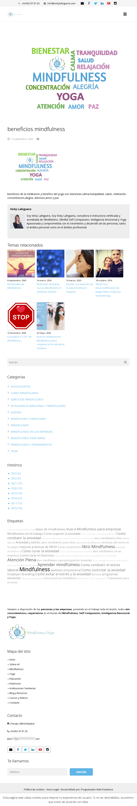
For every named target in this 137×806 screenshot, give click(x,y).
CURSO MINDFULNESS (24, 393)
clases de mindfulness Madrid (55, 529)
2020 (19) (15, 488)
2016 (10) (15, 508)
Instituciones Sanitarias (23, 688)
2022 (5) (14, 478)
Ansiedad (86, 560)
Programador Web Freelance (97, 789)
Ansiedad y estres (28, 542)
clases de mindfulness (32, 578)
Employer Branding (21, 574)
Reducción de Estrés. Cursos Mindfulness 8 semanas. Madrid (49, 288)
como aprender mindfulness (69, 555)
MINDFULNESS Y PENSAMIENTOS (31, 444)
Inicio (12, 659)
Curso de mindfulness (17, 565)
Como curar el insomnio (37, 555)
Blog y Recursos (18, 693)
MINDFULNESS (20, 425)
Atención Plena (21, 559)
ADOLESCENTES (21, 386)
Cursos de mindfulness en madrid (76, 551)
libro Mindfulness (98, 546)
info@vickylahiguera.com (61, 3)
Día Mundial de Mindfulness (15, 286)
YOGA (14, 451)
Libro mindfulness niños (108, 538)
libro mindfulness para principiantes (58, 560)
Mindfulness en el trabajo (25, 534)
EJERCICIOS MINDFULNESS (27, 399)
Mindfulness (34, 569)
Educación (15, 678)
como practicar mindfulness (60, 578)
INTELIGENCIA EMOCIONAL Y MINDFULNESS (38, 406)
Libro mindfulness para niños (58, 542)
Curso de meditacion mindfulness (99, 555)
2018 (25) (15, 498)
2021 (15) (15, 483)
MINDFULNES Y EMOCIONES (28, 419)
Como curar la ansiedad (40, 551)
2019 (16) (15, 493)
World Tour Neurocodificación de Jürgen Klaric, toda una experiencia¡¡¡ (108, 289)
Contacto (14, 702)
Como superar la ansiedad (62, 534)
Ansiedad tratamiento (52, 538)
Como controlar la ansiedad (103, 570)
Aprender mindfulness (59, 564)
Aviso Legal (52, 789)
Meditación (83, 578)
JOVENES (16, 412)
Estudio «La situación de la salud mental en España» (79, 288)
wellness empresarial (66, 570)
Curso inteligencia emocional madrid (110, 560)
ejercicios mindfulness (88, 542)
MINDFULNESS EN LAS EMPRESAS (32, 431)
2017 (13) (15, 503)
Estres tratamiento (69, 547)
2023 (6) (14, 473)
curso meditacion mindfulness (78, 538)
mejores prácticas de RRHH (38, 547)
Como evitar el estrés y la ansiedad (63, 574)
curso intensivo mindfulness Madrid (98, 534)
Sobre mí (14, 664)
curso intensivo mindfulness (20, 529)
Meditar (33, 565)
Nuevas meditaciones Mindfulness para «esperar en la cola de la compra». (50, 342)
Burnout (96, 574)
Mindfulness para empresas (99, 529)
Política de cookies (34, 789)
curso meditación (97, 578)
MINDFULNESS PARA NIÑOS (28, 438)
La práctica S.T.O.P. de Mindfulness (19, 338)
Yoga (12, 674)
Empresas (15, 683)
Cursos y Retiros (19, 697)
